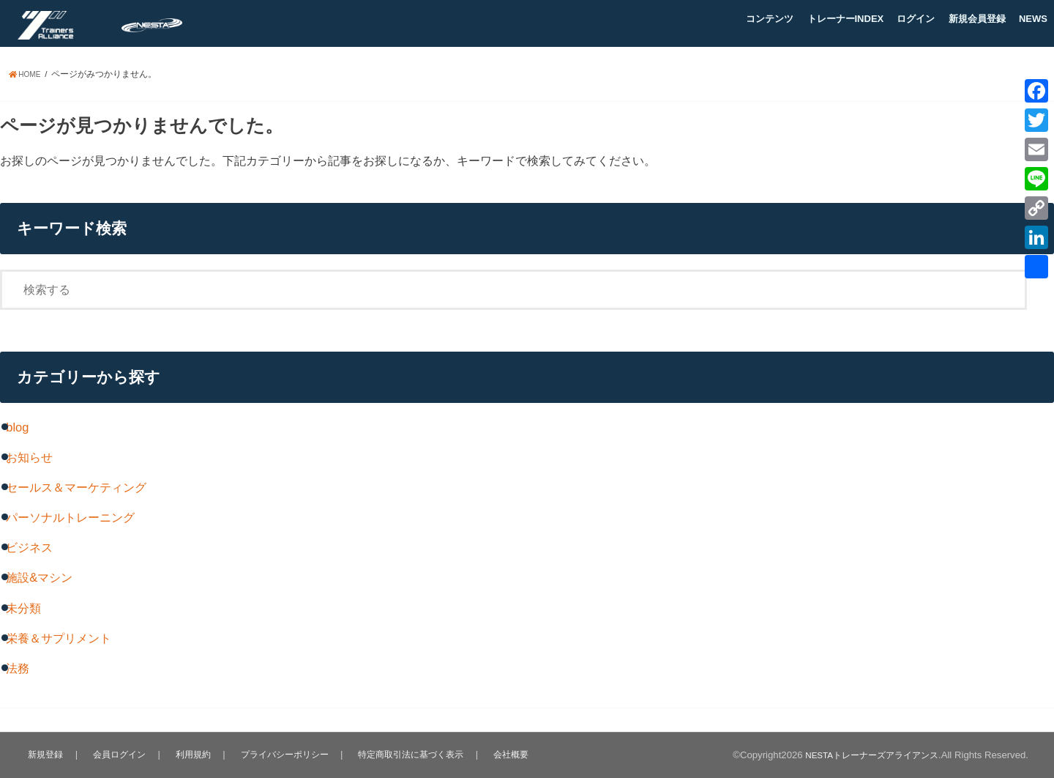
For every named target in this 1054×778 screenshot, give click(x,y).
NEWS (1033, 18)
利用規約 (190, 754)
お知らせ (29, 457)
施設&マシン (39, 577)
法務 (17, 668)
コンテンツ (769, 18)
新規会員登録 (977, 18)
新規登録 (45, 754)
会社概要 (512, 754)
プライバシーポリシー (281, 754)
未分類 (23, 608)
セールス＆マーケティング (76, 487)
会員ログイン (117, 754)
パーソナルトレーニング (70, 517)
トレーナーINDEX (845, 18)
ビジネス (29, 547)
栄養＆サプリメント (58, 638)
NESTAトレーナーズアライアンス (865, 754)
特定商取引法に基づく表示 (411, 754)
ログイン (916, 18)
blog (17, 427)
